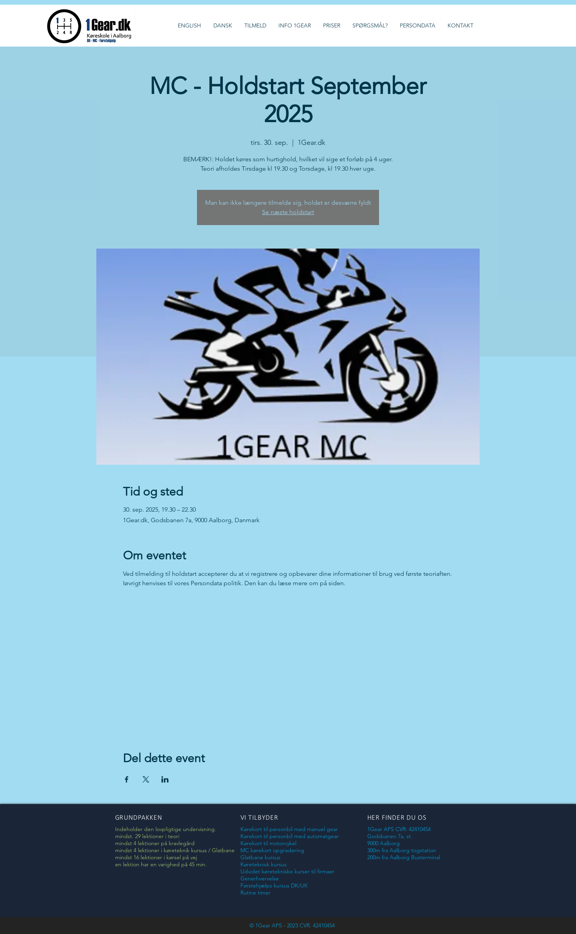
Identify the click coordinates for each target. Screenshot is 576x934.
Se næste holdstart (288, 212)
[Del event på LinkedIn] (165, 779)
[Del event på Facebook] (126, 779)
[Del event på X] (146, 779)
